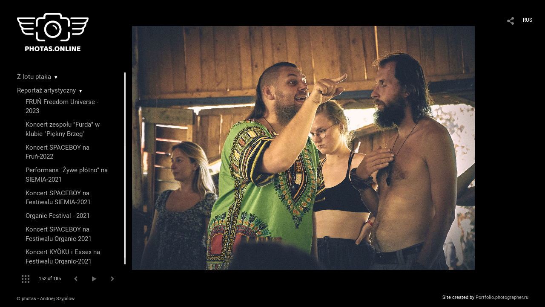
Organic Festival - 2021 (58, 216)
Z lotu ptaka (34, 77)
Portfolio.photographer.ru (502, 297)
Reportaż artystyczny (46, 90)
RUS (527, 20)
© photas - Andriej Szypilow (46, 298)
